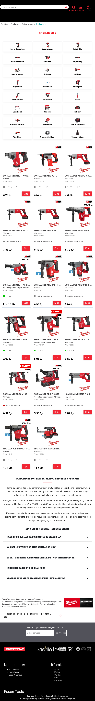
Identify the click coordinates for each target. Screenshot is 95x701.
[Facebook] (78, 649)
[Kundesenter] (73, 7)
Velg (26, 303)
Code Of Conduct (15, 675)
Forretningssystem (27, 699)
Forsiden (4, 24)
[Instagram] (83, 649)
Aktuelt (57, 669)
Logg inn (80, 7)
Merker (57, 672)
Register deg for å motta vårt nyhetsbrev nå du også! (47, 628)
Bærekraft (58, 680)
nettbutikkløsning (44, 699)
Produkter (15, 24)
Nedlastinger (14, 672)
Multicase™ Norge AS (67, 699)
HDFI (56, 678)
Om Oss (57, 675)
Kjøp (26, 193)
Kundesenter (14, 669)
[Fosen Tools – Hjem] (14, 649)
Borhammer (41, 24)
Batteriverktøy (27, 24)
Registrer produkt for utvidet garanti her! (27, 615)
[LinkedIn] (89, 649)
